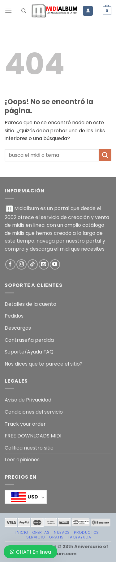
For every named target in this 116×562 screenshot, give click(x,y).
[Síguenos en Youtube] (55, 264)
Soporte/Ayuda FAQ (29, 351)
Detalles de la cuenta (30, 304)
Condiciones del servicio (34, 411)
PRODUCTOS (86, 532)
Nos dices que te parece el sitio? (44, 363)
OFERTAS (40, 532)
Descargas (18, 327)
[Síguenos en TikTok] (33, 264)
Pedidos (14, 315)
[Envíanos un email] (44, 264)
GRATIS (56, 537)
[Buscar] (23, 11)
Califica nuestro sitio (29, 447)
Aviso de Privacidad (28, 399)
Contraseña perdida (29, 340)
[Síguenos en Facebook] (10, 264)
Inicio (21, 532)
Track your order (25, 424)
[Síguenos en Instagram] (21, 264)
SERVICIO (35, 537)
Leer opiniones (22, 459)
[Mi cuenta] (88, 11)
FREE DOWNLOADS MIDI (33, 435)
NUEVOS (62, 532)
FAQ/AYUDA (79, 537)
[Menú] (8, 10)
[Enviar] (105, 155)
